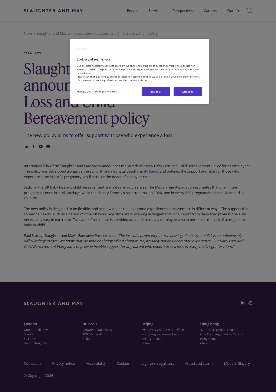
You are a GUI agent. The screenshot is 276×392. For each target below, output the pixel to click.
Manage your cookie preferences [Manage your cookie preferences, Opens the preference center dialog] (97, 91)
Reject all (155, 91)
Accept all (188, 91)
